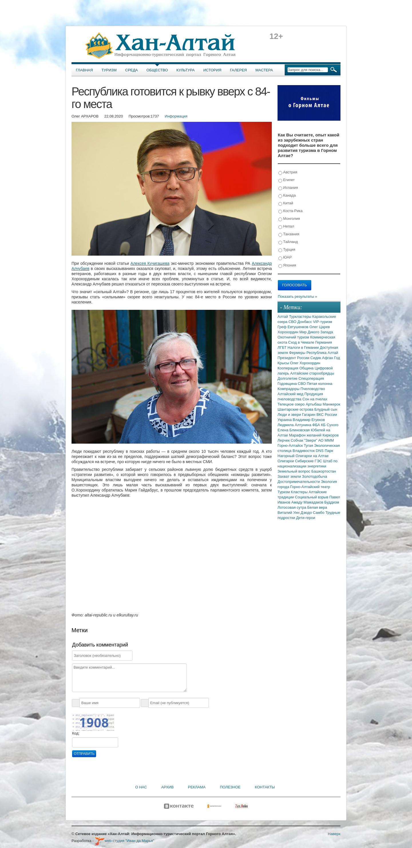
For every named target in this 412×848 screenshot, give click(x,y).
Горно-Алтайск (291, 445)
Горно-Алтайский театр (310, 487)
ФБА (316, 425)
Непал (286, 226)
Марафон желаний (305, 435)
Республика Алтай (322, 352)
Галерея (238, 70)
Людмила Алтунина (295, 425)
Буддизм (331, 502)
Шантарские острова (296, 409)
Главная (84, 70)
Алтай (283, 316)
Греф (283, 327)
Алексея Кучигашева (149, 263)
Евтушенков (298, 327)
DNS (320, 451)
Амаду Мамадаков (307, 502)
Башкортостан (323, 471)
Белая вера (317, 507)
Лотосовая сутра (292, 507)
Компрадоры (289, 389)
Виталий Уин (289, 512)
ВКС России (326, 414)
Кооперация (288, 368)
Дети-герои (305, 518)
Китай (285, 203)
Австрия (287, 172)
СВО (292, 322)
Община (307, 368)
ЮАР (285, 257)
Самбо (319, 512)
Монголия (289, 218)
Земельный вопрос (294, 471)
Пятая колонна (319, 383)
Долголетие (288, 378)
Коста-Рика (290, 211)
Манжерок (331, 404)
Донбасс (305, 322)
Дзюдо (306, 512)
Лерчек (284, 440)
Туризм (109, 70)
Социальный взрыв (312, 497)
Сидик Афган (322, 358)
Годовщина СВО (292, 383)
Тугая (309, 445)
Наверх (334, 834)
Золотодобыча (314, 476)
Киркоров (330, 435)
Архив (167, 787)
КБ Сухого (329, 425)
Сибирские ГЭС (309, 461)
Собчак (297, 440)
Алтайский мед (291, 394)
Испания (288, 187)
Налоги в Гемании (304, 347)
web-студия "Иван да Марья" (124, 841)
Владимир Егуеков (309, 420)
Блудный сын (325, 409)
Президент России (294, 358)
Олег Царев (319, 327)
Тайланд (288, 242)
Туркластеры (300, 316)
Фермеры (297, 352)
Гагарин (309, 414)
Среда (131, 70)
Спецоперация (311, 378)
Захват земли (290, 476)
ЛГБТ (283, 347)
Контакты (265, 787)
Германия (323, 342)
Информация (176, 116)
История (212, 70)
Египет (286, 180)
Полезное (230, 787)
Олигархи (286, 461)
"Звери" (311, 440)
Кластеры (300, 492)
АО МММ (326, 440)
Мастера (264, 70)
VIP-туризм (322, 322)
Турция (286, 249)
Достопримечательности (299, 481)
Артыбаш (314, 404)
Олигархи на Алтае (312, 456)
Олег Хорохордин (305, 363)
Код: (76, 733)
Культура (186, 70)
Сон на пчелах (314, 399)
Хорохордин (288, 332)
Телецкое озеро (292, 404)
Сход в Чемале (301, 342)
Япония (287, 265)
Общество (157, 70)
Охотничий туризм (294, 337)
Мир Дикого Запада (316, 332)
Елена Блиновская (294, 430)
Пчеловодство (312, 389)
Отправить (84, 754)
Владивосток (304, 451)
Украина (285, 420)
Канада (287, 195)
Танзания (288, 234)
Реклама (197, 787)
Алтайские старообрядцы (312, 373)
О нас (141, 787)
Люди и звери (290, 414)
